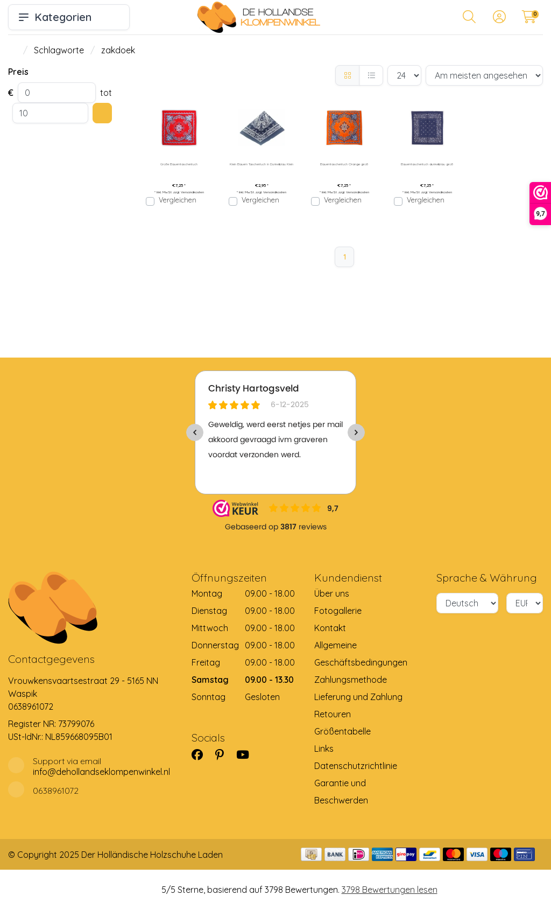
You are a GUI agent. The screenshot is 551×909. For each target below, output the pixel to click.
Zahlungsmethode (350, 679)
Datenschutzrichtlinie (355, 765)
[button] (469, 19)
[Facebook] (201, 754)
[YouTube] (247, 754)
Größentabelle (342, 731)
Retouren (332, 714)
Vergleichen (177, 199)
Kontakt (330, 628)
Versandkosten (192, 192)
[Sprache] (467, 603)
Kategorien (69, 17)
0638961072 (30, 706)
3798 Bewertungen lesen (389, 889)
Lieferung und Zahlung (358, 696)
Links (324, 748)
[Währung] (524, 603)
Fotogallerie (338, 610)
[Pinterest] (223, 754)
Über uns (331, 593)
